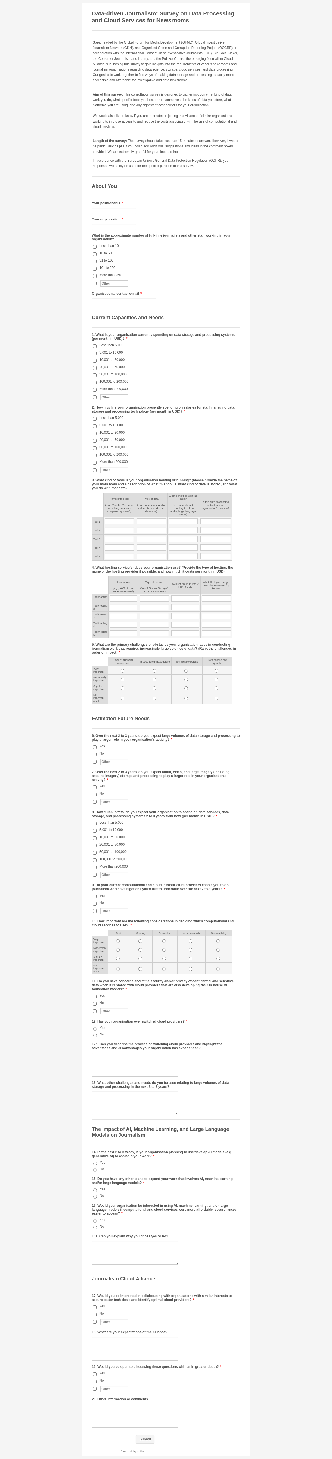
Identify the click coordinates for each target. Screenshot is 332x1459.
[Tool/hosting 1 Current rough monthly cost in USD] (185, 598)
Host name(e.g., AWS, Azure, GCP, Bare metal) (123, 586)
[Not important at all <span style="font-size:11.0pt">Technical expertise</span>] (186, 698)
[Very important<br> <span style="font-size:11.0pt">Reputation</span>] (164, 941)
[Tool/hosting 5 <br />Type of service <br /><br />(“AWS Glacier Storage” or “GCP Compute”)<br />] (154, 633)
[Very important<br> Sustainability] (218, 941)
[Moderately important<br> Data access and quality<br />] (216, 679)
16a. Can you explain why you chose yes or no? (130, 1236)
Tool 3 (96, 539)
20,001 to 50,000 (112, 367)
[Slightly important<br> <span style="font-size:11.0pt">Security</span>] (140, 958)
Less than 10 (109, 246)
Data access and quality (217, 661)
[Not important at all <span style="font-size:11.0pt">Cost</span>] (118, 969)
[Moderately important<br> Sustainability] (218, 950)
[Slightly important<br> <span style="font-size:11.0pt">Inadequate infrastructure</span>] (154, 688)
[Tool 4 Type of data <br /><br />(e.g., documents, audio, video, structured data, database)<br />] (151, 547)
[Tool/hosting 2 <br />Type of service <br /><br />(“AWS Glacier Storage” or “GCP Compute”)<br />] (154, 607)
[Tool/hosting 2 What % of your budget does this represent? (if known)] (216, 607)
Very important (98, 670)
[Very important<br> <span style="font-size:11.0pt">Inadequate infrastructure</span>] (154, 671)
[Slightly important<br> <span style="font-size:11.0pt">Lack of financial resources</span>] (122, 688)
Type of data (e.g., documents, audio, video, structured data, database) (151, 505)
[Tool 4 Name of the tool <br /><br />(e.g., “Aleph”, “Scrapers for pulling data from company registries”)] (119, 547)
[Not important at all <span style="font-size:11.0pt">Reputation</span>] (164, 969)
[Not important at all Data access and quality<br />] (216, 698)
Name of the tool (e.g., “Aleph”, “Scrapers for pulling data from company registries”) (119, 505)
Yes (102, 746)
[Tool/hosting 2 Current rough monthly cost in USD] (185, 607)
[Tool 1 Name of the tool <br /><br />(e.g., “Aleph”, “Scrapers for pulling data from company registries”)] (119, 521)
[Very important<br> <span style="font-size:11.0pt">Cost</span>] (118, 941)
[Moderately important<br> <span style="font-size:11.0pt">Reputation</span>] (164, 950)
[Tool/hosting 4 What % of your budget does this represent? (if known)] (216, 625)
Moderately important (99, 679)
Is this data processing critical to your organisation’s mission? (215, 505)
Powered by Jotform (133, 1451)
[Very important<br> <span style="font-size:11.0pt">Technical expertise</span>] (186, 671)
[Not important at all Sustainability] (218, 969)
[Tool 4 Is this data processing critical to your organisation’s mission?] (215, 547)
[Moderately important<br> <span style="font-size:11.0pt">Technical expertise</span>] (186, 679)
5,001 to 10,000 (111, 352)
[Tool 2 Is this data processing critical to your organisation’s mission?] (215, 530)
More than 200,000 (113, 389)
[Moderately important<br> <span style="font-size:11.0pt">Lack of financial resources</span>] (122, 679)
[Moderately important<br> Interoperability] (190, 950)
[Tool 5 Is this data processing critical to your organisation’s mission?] (215, 556)
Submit (145, 1439)
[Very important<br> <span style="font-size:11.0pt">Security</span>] (140, 941)
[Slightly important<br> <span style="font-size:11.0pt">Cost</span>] (118, 958)
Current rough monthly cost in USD (185, 585)
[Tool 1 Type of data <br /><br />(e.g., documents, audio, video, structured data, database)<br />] (151, 521)
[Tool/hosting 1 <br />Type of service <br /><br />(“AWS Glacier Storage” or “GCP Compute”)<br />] (154, 598)
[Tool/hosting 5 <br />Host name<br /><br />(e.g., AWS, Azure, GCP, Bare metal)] (123, 633)
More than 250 (110, 275)
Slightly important (98, 688)
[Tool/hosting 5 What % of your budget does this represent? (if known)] (216, 633)
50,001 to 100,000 (113, 374)
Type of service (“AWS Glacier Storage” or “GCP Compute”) (154, 586)
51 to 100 (106, 260)
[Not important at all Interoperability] (190, 969)
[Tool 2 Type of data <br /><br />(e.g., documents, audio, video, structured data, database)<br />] (151, 530)
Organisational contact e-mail (117, 294)
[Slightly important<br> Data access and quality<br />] (216, 688)
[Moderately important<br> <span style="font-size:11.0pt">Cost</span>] (118, 950)
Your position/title (107, 203)
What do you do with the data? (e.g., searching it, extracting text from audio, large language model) (183, 505)
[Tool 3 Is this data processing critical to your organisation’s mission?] (215, 539)
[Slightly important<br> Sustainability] (218, 958)
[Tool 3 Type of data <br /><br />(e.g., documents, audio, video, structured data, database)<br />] (151, 539)
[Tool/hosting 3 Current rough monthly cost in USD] (185, 616)
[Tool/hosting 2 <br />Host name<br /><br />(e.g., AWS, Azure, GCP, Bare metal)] (123, 607)
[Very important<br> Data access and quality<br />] (216, 671)
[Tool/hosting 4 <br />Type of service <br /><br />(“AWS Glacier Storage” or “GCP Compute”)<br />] (154, 625)
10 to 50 (105, 253)
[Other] (95, 283)
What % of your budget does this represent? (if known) (216, 585)
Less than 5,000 (111, 345)
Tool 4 (96, 547)
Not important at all (98, 698)
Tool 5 (96, 556)
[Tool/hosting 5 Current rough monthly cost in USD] (185, 633)
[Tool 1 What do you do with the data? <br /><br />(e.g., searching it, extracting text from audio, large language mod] (183, 521)
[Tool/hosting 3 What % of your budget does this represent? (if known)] (216, 616)
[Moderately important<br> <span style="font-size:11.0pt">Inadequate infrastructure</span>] (154, 679)
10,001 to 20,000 (112, 360)
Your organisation (107, 219)
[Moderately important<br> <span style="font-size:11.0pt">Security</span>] (140, 950)
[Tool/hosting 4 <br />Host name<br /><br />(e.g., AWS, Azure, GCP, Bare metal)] (123, 625)
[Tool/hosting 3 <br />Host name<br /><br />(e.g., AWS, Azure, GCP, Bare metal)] (123, 616)
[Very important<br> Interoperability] (190, 941)
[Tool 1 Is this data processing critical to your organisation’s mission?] (215, 521)
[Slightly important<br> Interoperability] (190, 958)
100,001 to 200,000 (113, 382)
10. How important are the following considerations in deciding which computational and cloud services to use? (163, 923)
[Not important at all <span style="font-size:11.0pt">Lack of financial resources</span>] (122, 698)
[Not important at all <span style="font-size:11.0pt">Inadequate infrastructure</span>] (154, 698)
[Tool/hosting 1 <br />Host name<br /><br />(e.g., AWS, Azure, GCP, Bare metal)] (123, 598)
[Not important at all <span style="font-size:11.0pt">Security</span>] (140, 969)
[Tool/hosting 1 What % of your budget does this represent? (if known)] (216, 598)
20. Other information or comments (120, 1399)
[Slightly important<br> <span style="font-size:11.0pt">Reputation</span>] (164, 958)
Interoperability (191, 933)
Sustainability (219, 933)
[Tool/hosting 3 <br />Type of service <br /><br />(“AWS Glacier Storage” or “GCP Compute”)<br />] (154, 616)
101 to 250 (107, 268)
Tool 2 (96, 530)
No (101, 753)
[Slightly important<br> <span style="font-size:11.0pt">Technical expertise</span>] (186, 688)
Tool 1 (96, 521)
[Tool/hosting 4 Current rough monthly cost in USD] (185, 625)
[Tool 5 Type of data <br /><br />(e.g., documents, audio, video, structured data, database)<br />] (151, 556)
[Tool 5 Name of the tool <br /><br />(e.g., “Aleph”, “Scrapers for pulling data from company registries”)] (119, 556)
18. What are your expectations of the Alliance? (129, 1332)
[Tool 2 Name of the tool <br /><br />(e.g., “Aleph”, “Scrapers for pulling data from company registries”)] (119, 530)
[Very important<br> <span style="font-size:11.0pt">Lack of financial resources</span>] (122, 671)
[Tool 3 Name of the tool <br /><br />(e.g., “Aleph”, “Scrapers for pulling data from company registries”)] (119, 539)
